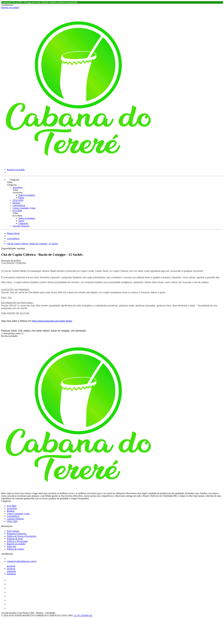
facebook (11, 566)
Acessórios (18, 187)
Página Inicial (13, 233)
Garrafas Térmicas (21, 226)
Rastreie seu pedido (10, 7)
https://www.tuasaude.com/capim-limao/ (52, 321)
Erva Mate (17, 210)
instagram (11, 571)
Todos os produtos (26, 195)
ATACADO (18, 200)
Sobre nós (11, 546)
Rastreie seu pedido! (16, 544)
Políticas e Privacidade (17, 541)
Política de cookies (15, 549)
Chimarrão (23, 223)
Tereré (21, 221)
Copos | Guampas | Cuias (24, 208)
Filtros (21, 197)
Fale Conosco (13, 531)
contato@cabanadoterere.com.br (22, 561)
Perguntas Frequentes (16, 533)
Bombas (16, 203)
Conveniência (19, 205)
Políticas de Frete (15, 538)
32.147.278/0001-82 (83, 615)
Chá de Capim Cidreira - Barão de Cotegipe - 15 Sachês (32, 243)
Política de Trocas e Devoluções (21, 536)
